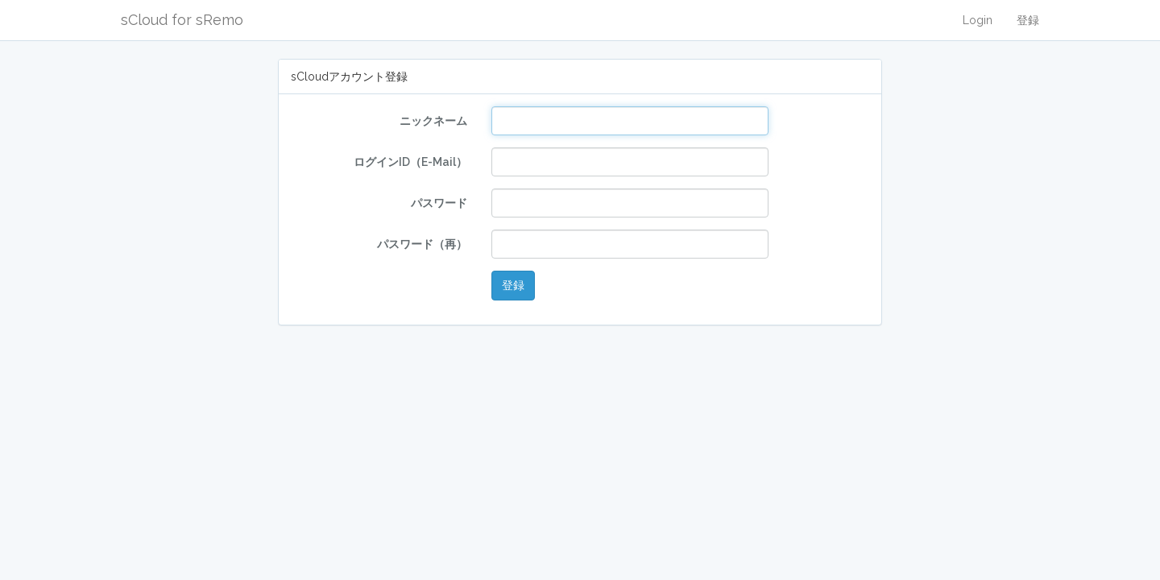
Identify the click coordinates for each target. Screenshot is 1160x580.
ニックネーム (433, 120)
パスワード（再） (422, 244)
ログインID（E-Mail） (410, 161)
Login (977, 20)
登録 (1028, 20)
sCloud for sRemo (182, 19)
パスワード (439, 203)
